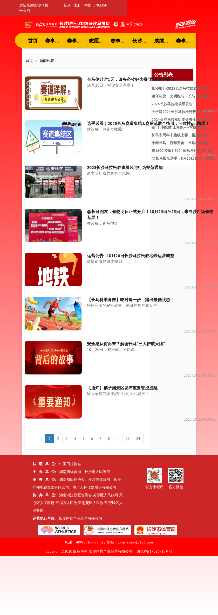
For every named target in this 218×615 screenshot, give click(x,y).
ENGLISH (101, 5)
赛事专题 (120, 40)
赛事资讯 (55, 40)
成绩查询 (164, 40)
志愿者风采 (99, 40)
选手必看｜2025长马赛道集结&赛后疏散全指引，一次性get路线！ (148, 123)
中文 (87, 5)
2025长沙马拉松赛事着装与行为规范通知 (125, 167)
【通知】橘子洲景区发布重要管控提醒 (122, 387)
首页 (33, 40)
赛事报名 (77, 40)
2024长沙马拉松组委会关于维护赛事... (182, 119)
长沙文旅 (142, 40)
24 (138, 438)
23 (128, 438)
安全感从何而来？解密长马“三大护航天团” (126, 343)
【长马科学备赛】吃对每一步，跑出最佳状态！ (130, 299)
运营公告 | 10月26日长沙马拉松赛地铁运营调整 (130, 255)
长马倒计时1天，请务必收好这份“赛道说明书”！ (131, 79)
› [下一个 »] (147, 438)
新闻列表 (46, 60)
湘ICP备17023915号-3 (154, 551)
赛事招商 (186, 40)
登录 (67, 5)
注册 (77, 5)
